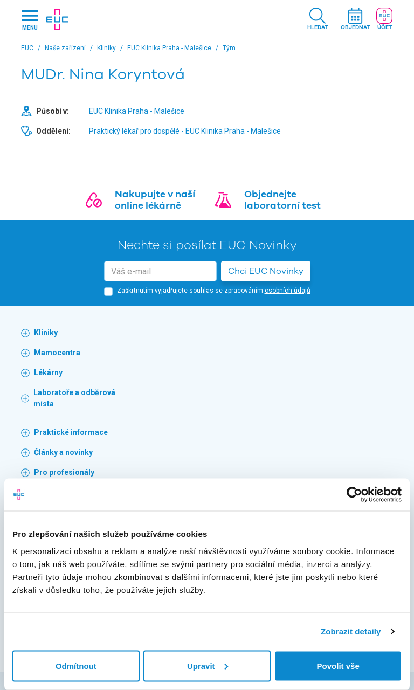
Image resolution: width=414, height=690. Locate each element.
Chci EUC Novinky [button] (265, 271)
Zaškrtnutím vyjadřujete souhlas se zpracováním (213, 290)
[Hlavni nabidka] (30, 20)
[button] (317, 20)
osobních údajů (287, 290)
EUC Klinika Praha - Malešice (136, 111)
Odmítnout (76, 665)
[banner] (57, 19)
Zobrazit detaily (351, 631)
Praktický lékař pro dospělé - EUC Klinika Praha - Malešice (185, 131)
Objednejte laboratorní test (282, 200)
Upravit (207, 665)
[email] (160, 271)
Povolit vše (338, 665)
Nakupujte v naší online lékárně (155, 200)
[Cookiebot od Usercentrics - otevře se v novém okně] (354, 495)
